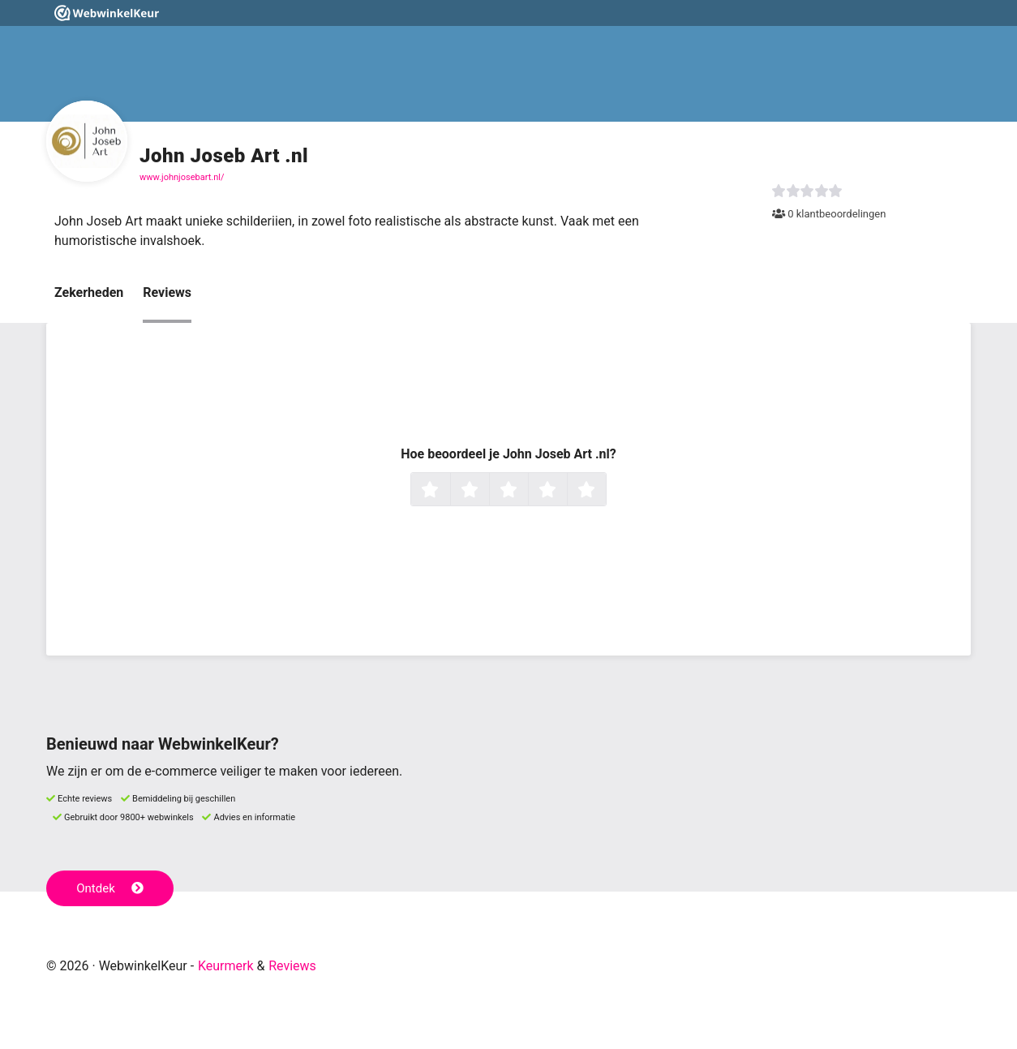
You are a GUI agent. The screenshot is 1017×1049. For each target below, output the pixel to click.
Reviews (167, 292)
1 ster (448, 491)
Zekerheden (88, 292)
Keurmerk (226, 966)
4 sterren (565, 491)
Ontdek (110, 888)
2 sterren (487, 491)
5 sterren (604, 491)
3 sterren (526, 491)
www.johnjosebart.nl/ (181, 177)
